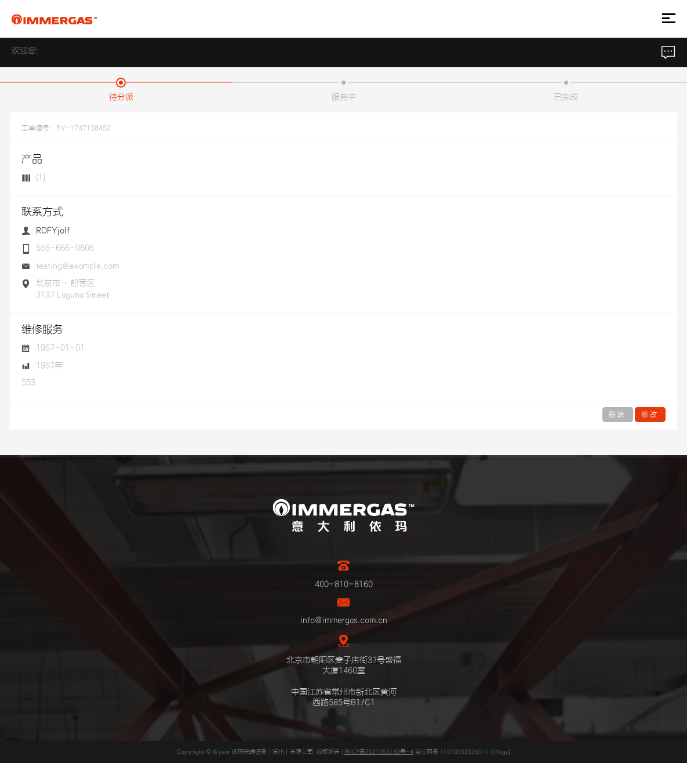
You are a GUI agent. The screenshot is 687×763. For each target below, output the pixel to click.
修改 (650, 414)
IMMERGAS (54, 19)
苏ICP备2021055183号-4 (378, 752)
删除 (618, 414)
